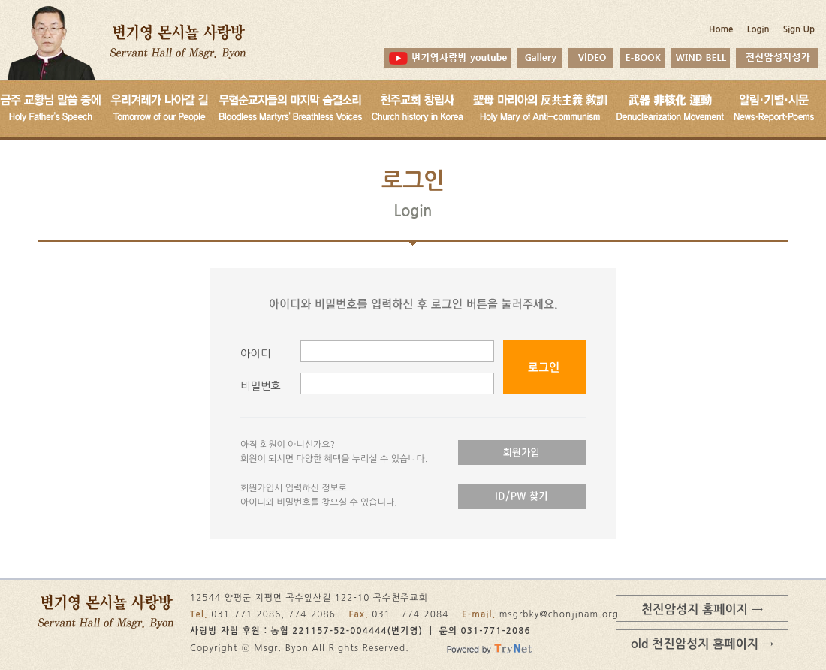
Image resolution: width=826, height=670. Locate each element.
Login (758, 29)
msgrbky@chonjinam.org (559, 614)
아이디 (255, 354)
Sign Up (799, 29)
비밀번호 (260, 386)
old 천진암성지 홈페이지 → (702, 644)
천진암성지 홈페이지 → (702, 609)
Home (721, 29)
